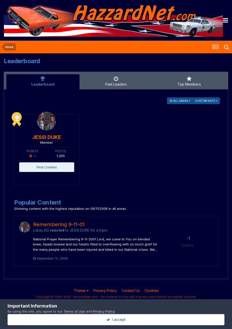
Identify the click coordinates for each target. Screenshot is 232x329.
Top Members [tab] (189, 81)
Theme (81, 290)
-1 (32, 156)
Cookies (152, 290)
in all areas (180, 100)
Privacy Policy (105, 290)
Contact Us (131, 290)
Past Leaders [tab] (116, 81)
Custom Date (206, 100)
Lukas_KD (41, 230)
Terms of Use (74, 311)
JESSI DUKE (46, 137)
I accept (116, 319)
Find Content (47, 167)
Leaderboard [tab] (43, 81)
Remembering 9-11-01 (59, 224)
